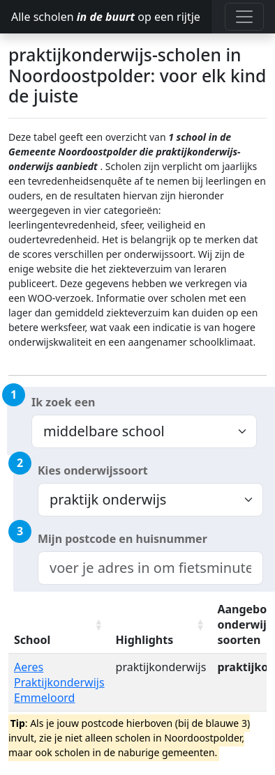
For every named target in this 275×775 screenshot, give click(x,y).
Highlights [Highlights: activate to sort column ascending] (145, 639)
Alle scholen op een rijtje (105, 16)
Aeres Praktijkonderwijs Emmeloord (59, 682)
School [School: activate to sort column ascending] (32, 639)
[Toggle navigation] (244, 17)
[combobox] (150, 568)
